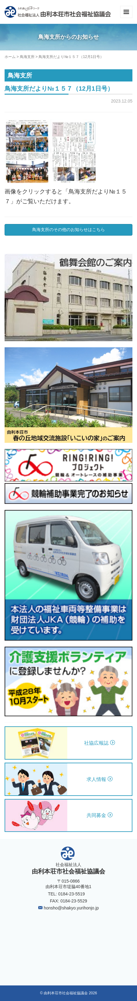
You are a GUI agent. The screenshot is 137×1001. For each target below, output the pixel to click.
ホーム (10, 57)
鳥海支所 (27, 57)
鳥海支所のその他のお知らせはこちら (68, 229)
